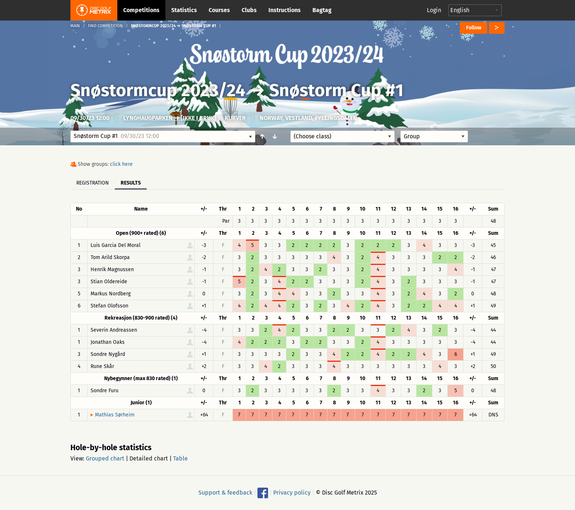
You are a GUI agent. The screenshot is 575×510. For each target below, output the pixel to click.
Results (131, 183)
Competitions (141, 10)
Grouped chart (105, 458)
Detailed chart (148, 458)
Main (75, 25)
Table (180, 458)
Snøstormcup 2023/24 (157, 90)
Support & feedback (225, 492)
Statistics (184, 10)
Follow (473, 28)
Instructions (284, 10)
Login (434, 10)
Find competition (105, 25)
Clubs (249, 10)
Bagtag (322, 10)
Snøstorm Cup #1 (336, 90)
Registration (92, 183)
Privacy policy (292, 492)
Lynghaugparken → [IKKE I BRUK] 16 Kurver (184, 117)
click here (121, 164)
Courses (219, 10)
